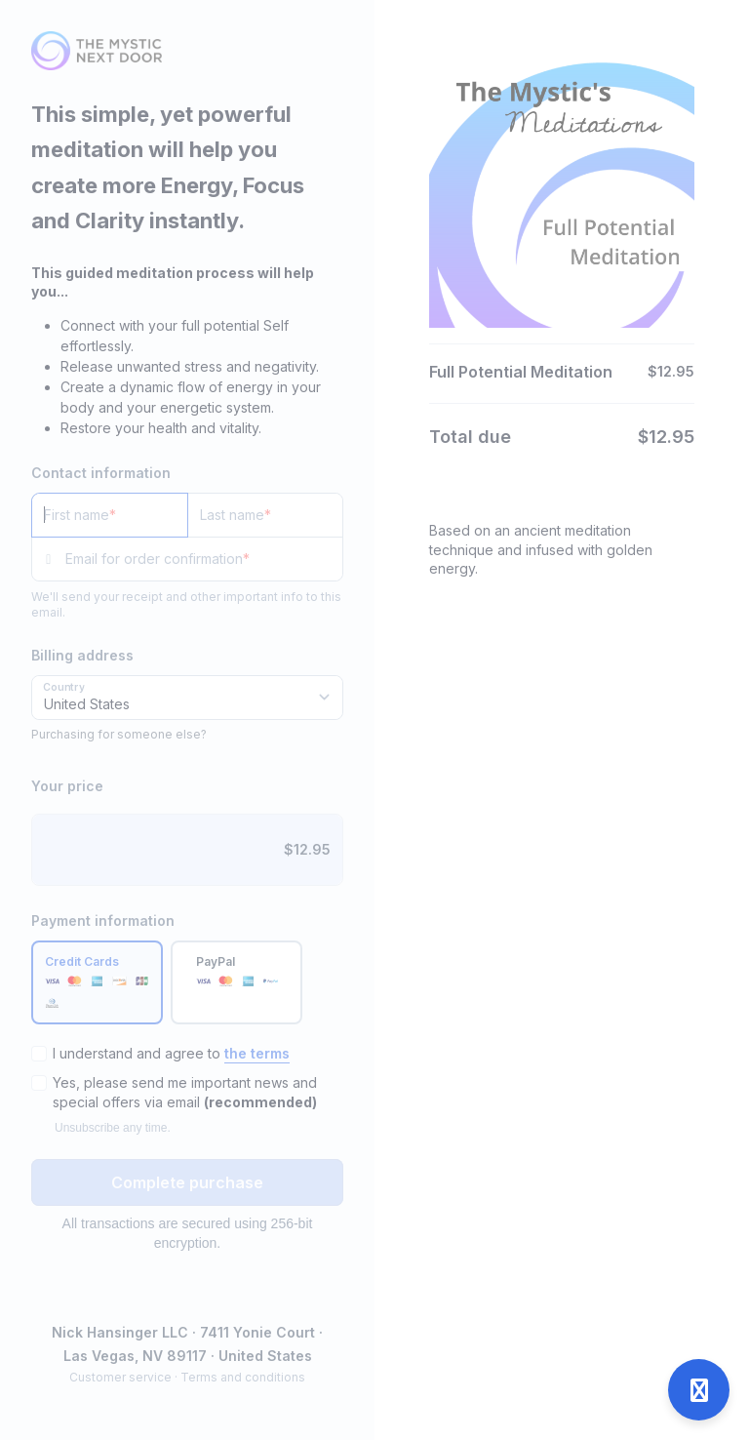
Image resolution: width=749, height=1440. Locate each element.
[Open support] (698, 1389)
